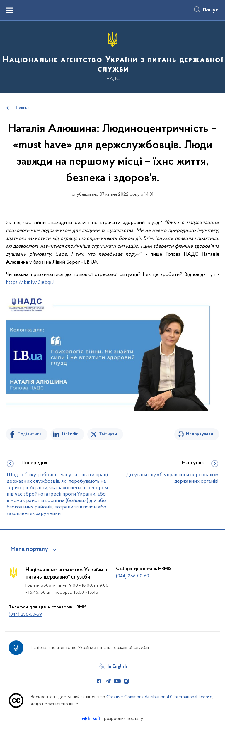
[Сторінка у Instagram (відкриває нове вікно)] (126, 681)
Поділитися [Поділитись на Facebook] (30, 434)
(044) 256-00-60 (132, 576)
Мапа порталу (29, 549)
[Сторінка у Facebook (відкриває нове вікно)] (99, 681)
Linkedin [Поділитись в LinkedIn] (70, 434)
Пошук (210, 10)
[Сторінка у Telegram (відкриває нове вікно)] (108, 681)
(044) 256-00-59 (25, 614)
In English (117, 666)
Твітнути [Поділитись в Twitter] (108, 434)
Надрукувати (199, 434)
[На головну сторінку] (112, 56)
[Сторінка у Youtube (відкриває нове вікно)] (117, 681)
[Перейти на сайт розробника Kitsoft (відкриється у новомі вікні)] (91, 718)
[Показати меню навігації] (9, 10)
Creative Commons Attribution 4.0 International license (159, 697)
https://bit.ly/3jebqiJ (30, 282)
